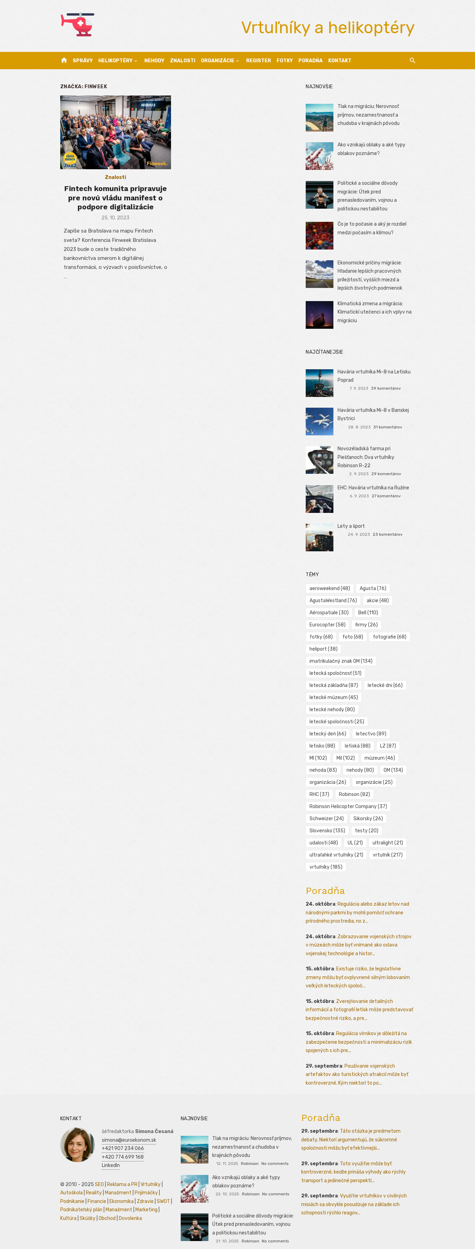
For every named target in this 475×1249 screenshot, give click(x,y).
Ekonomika (119, 1189)
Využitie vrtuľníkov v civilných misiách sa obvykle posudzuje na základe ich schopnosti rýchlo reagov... (355, 1192)
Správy (83, 61)
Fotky (285, 61)
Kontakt (339, 61)
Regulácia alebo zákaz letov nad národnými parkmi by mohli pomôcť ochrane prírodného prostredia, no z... (358, 900)
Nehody (154, 61)
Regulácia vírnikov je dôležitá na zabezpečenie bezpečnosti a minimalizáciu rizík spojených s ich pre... (360, 1030)
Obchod (104, 1206)
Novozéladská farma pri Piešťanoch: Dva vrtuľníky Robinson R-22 (377, 457)
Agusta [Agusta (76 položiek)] (374, 588)
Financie (94, 1189)
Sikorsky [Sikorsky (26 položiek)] (369, 806)
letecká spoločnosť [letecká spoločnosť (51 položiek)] (336, 661)
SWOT (160, 1189)
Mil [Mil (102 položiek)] (372, 734)
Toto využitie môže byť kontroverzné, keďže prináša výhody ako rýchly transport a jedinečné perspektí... (354, 1160)
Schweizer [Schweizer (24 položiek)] (328, 806)
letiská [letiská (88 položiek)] (399, 722)
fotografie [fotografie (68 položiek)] (358, 637)
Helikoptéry (115, 61)
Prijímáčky (143, 1181)
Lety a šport (352, 526)
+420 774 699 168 (120, 1145)
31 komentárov (389, 427)
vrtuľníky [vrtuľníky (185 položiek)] (327, 855)
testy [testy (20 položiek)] (367, 819)
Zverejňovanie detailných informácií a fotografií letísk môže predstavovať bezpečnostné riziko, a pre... (360, 997)
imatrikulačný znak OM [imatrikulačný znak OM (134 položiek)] (342, 649)
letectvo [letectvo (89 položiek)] (326, 722)
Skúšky (85, 1206)
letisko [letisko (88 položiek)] (363, 722)
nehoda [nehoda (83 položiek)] (364, 746)
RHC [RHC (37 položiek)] (320, 782)
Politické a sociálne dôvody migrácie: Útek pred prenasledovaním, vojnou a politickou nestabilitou (253, 1212)
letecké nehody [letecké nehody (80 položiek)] (333, 697)
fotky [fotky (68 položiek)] (400, 625)
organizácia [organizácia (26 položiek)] (329, 770)
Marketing (144, 1198)
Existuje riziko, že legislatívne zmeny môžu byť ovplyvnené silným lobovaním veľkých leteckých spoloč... (359, 965)
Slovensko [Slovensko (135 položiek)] (328, 819)
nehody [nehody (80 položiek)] (324, 758)
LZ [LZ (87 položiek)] (318, 734)
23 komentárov (389, 534)
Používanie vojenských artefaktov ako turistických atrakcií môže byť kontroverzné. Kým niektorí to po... (358, 1062)
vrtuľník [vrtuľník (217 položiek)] (389, 843)
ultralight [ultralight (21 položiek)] (389, 831)
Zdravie (142, 1189)
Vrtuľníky (148, 1172)
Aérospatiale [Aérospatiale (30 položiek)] (330, 613)
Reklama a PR (119, 1172)
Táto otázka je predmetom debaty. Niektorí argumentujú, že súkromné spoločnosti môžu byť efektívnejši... (352, 1127)
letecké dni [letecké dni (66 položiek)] (386, 673)
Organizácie (217, 61)
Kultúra (65, 1206)
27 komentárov (388, 496)
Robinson (250, 1151)
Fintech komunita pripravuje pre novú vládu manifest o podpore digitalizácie (113, 198)
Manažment (115, 1181)
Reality (91, 1181)
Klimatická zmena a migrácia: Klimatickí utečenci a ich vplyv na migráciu (375, 312)
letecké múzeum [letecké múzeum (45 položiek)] (335, 685)
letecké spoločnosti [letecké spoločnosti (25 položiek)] (338, 710)
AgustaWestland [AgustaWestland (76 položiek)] (334, 601)
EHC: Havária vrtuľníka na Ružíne (374, 488)
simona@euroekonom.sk (126, 1128)
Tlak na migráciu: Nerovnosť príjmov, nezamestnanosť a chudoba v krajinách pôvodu (369, 114)
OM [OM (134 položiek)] (357, 758)
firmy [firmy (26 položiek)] (367, 625)
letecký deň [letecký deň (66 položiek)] (393, 710)
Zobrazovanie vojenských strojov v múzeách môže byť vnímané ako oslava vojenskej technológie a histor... (361, 933)
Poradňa (310, 61)
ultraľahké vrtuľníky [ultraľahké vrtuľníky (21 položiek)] (337, 843)
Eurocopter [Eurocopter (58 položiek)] (329, 625)
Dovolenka (127, 1206)
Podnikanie (69, 1189)
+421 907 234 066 (120, 1136)
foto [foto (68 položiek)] (321, 637)
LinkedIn (108, 1153)
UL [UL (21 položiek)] (356, 831)
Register (258, 61)
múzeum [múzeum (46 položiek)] (326, 746)
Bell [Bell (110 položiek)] (369, 613)
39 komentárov (388, 388)
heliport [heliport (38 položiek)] (398, 637)
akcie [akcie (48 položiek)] (379, 601)
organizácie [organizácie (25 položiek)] (375, 770)
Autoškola (68, 1181)
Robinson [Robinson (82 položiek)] (355, 782)
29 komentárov (388, 473)
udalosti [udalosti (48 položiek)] (325, 831)
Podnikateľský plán (78, 1198)
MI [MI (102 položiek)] (344, 734)
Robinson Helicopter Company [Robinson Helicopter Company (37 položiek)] (349, 794)
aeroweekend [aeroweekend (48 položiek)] (331, 588)
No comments (274, 1151)
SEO (96, 1172)
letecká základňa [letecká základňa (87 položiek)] (335, 673)
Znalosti (182, 61)
